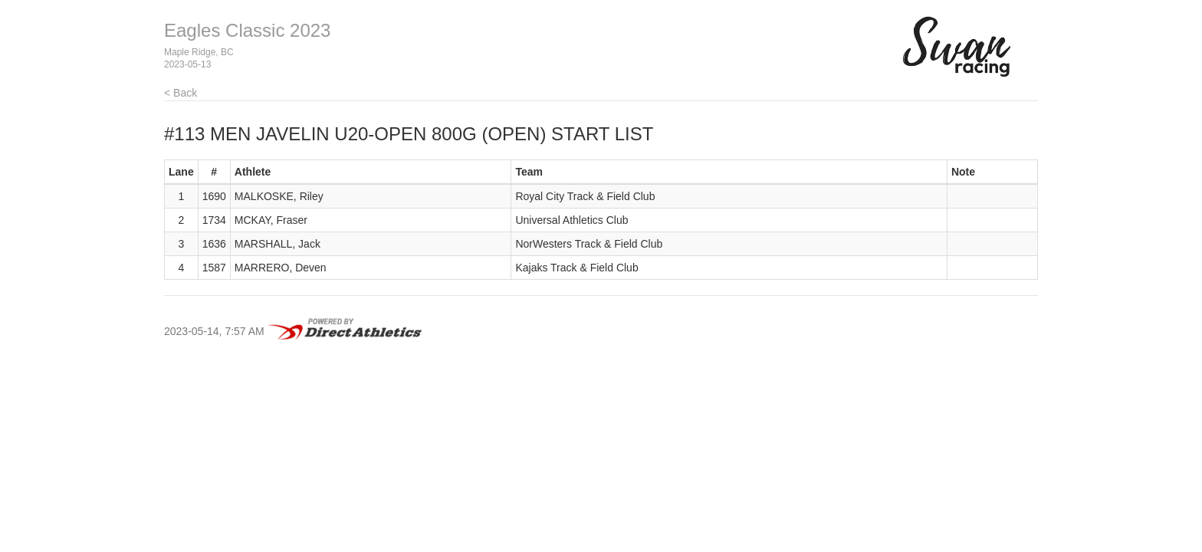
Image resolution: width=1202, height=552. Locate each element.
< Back (180, 93)
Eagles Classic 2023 (247, 30)
